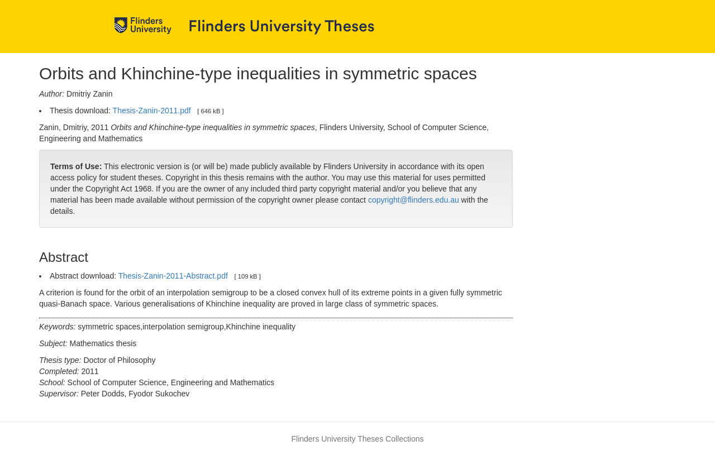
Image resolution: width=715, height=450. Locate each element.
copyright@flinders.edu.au (413, 199)
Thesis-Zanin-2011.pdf (152, 110)
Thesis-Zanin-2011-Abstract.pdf (173, 275)
